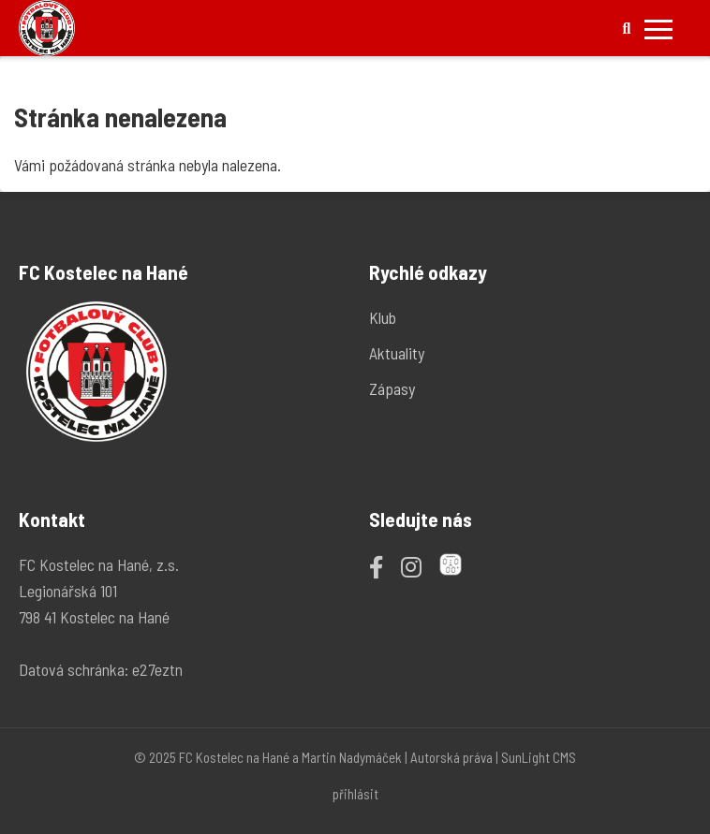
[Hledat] (627, 29)
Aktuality (396, 353)
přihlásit (355, 793)
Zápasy (392, 388)
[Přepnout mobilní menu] (658, 29)
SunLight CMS (538, 757)
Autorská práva (451, 757)
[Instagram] (411, 566)
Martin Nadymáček (352, 757)
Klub (382, 317)
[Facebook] (376, 566)
